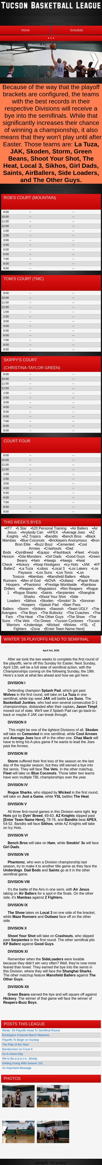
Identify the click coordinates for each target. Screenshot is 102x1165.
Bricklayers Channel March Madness (26, 1035)
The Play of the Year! (15, 1044)
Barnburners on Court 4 (17, 1049)
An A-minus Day (12, 1054)
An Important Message (16, 1068)
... (51, 35)
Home (25, 30)
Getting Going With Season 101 (22, 1063)
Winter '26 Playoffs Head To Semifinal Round (31, 1030)
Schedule (67, 30)
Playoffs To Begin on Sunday (20, 1039)
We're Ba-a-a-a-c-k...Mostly (19, 1058)
